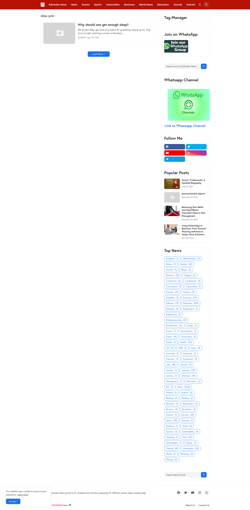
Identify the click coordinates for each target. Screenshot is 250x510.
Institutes (172, 353)
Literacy (171, 376)
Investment (190, 359)
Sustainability (190, 431)
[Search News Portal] (182, 474)
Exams (171, 337)
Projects (186, 392)
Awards (171, 270)
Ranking (171, 398)
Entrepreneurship (176, 320)
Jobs (170, 364)
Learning (188, 370)
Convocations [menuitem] (90, 13)
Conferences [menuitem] (70, 13)
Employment (190, 309)
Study (187, 426)
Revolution (188, 409)
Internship (189, 353)
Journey (171, 370)
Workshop (186, 454)
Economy (190, 298)
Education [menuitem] (163, 4)
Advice (171, 264)
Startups (187, 420)
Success (171, 431)
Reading (187, 398)
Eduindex (172, 309)
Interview (172, 359)
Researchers (190, 404)
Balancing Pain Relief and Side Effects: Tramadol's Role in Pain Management (193, 211)
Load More (97, 53)
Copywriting (193, 286)
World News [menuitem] (146, 4)
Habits (171, 342)
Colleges (189, 275)
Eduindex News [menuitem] (58, 4)
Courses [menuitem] (107, 13)
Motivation (193, 381)
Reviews (171, 409)
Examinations (188, 331)
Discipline (172, 298)
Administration (191, 258)
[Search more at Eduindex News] (182, 66)
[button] (199, 5)
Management (174, 381)
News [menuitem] (74, 4)
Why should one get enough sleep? (103, 25)
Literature (188, 376)
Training (172, 448)
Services (187, 415)
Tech (187, 437)
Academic (172, 258)
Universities (191, 448)
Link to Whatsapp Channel (185, 125)
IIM (170, 348)
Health (186, 342)
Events (171, 331)
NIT (169, 387)
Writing (171, 459)
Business (172, 275)
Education (190, 303)
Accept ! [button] (13, 501)
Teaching (172, 437)
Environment (174, 325)
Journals (185, 364)
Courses (172, 292)
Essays (192, 325)
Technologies (173, 443)
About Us (190, 505)
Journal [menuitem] (177, 4)
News (184, 387)
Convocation (173, 286)
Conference (173, 281)
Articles (186, 264)
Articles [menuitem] (190, 4)
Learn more (22, 494)
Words (171, 454)
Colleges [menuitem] (54, 13)
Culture (189, 292)
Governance (188, 337)
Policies (171, 392)
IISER (182, 348)
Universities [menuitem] (113, 4)
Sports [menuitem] (98, 4)
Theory (191, 443)
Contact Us (204, 505)
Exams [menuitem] (85, 4)
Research (172, 404)
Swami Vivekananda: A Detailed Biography (193, 181)
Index (195, 348)
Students (172, 426)
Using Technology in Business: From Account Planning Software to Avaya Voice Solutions (194, 230)
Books (186, 270)
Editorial (172, 303)
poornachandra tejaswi (193, 193)
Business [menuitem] (129, 4)
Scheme (171, 415)
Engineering (173, 314)
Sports (171, 420)
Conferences (192, 281)
